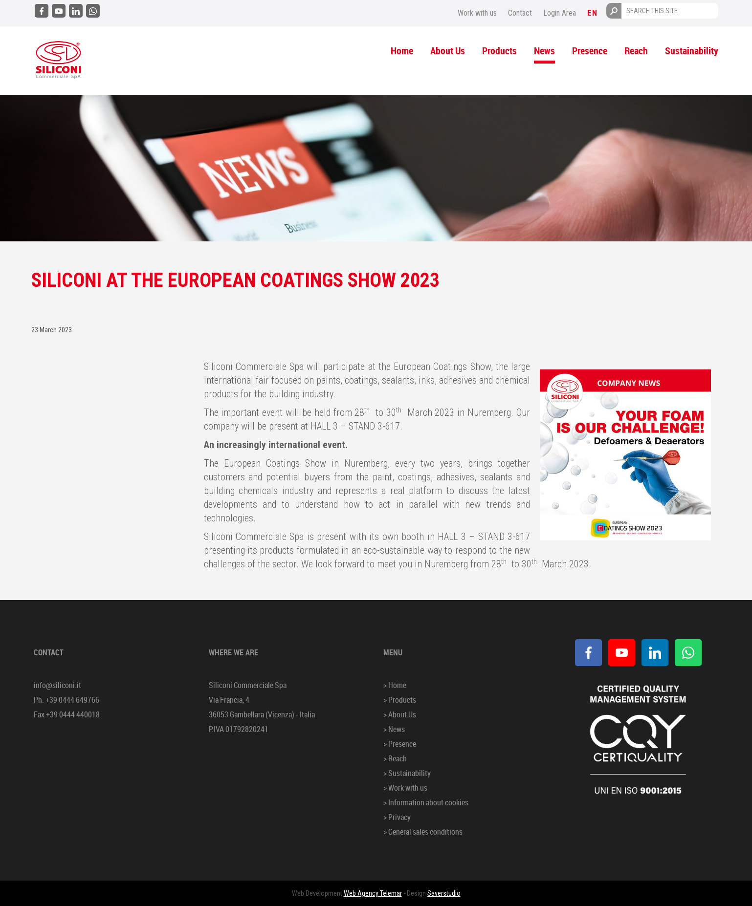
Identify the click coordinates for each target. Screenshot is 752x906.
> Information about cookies (425, 802)
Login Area (559, 13)
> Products (399, 699)
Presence (589, 50)
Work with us (477, 13)
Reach (636, 50)
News (544, 50)
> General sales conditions (423, 831)
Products (499, 50)
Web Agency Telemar (373, 893)
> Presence (399, 743)
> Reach (395, 758)
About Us (447, 50)
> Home (394, 685)
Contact (520, 13)
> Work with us (405, 787)
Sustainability (691, 50)
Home (402, 50)
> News (394, 729)
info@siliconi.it (57, 685)
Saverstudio (444, 893)
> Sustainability (407, 773)
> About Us (399, 714)
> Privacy (397, 817)
